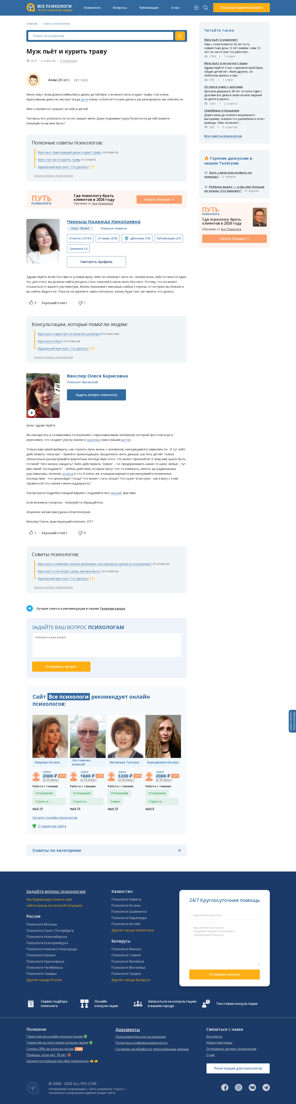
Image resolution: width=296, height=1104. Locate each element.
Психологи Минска (126, 949)
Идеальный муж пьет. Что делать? (63, 167)
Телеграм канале (112, 608)
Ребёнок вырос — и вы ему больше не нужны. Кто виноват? (234, 189)
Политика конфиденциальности (141, 1043)
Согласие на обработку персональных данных (152, 1049)
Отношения (68, 61)
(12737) (80, 238)
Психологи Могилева (128, 967)
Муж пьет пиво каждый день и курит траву (69, 152)
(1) (78, 249)
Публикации (148, 7)
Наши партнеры (219, 1042)
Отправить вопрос (224, 974)
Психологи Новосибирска (46, 936)
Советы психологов (56, 23)
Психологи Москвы (41, 924)
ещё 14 (37, 808)
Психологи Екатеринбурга (47, 943)
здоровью (93, 440)
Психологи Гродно (126, 973)
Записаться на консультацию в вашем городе (172, 1003)
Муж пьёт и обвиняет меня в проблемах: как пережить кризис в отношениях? (95, 564)
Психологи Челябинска (44, 967)
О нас (175, 7)
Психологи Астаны (126, 905)
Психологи (92, 7)
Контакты (214, 1036)
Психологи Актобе (125, 924)
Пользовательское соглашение (140, 1036)
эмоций (116, 493)
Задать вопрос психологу (96, 395)
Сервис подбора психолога (54, 1003)
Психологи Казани (40, 955)
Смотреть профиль (96, 261)
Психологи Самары (41, 973)
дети (84, 99)
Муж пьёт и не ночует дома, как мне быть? (69, 571)
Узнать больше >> (159, 199)
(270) (107, 238)
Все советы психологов (223, 136)
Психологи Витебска (127, 961)
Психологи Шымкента (129, 911)
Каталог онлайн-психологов (54, 817)
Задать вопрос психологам (53, 175)
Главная (32, 23)
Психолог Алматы (114, 228)
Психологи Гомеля (126, 955)
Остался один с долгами (223, 87)
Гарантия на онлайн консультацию (54, 1036)
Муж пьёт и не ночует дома (225, 63)
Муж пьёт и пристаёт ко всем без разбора (69, 334)
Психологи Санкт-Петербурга (49, 930)
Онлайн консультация (106, 1003)
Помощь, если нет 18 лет (46, 1055)
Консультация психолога (241, 7)
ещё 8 (149, 808)
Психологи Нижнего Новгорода (51, 949)
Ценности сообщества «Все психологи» (57, 1061)
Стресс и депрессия (43, 802)
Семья (115, 801)
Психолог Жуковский (82, 382)
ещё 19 (75, 808)
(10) (140, 238)
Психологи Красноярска (45, 961)
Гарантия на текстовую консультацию (57, 1042)
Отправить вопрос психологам (231, 1049)
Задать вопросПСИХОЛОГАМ (292, 721)
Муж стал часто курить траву (59, 159)
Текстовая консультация (236, 1003)
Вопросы (120, 7)
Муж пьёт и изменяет (221, 40)
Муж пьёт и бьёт (50, 341)
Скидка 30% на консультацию (50, 1049)
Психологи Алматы (126, 899)
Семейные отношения (221, 110)
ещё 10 (113, 808)
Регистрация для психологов (238, 1068)
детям (126, 440)
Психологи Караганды (128, 918)
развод (68, 473)
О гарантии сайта (52, 826)
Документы (127, 1029)
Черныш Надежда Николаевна (104, 221)
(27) (169, 238)
